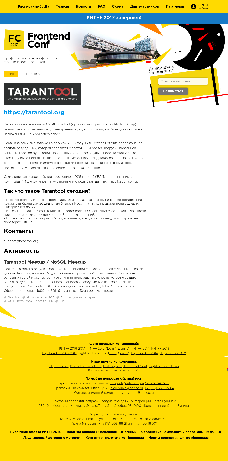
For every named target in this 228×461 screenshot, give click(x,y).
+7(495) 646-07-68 (154, 383)
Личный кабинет (204, 6)
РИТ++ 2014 (140, 348)
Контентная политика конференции (114, 437)
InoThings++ (112, 366)
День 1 (111, 348)
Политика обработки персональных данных (101, 432)
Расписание (28, 6)
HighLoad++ (58, 366)
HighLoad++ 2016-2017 (59, 353)
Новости (83, 6)
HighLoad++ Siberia (164, 366)
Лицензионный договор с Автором (52, 437)
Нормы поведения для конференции (179, 437)
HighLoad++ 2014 (144, 353)
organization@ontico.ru (136, 392)
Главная (11, 74)
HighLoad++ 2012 (173, 353)
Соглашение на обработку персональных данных (181, 432)
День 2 (123, 348)
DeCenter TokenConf (85, 366)
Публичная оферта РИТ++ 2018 (35, 432)
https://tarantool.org (34, 112)
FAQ (101, 6)
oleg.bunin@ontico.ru (127, 388)
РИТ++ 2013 (160, 348)
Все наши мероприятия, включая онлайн (114, 371)
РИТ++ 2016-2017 (72, 348)
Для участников (144, 6)
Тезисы (62, 6)
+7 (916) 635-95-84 (159, 388)
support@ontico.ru (124, 383)
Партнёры (175, 6)
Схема (117, 6)
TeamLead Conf (135, 366)
